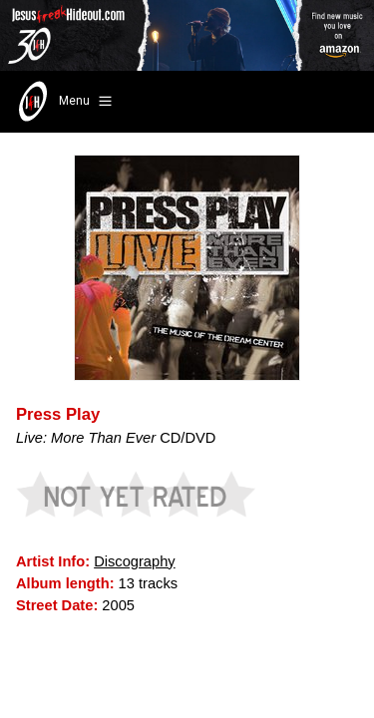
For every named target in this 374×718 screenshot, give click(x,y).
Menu (63, 102)
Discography (134, 561)
